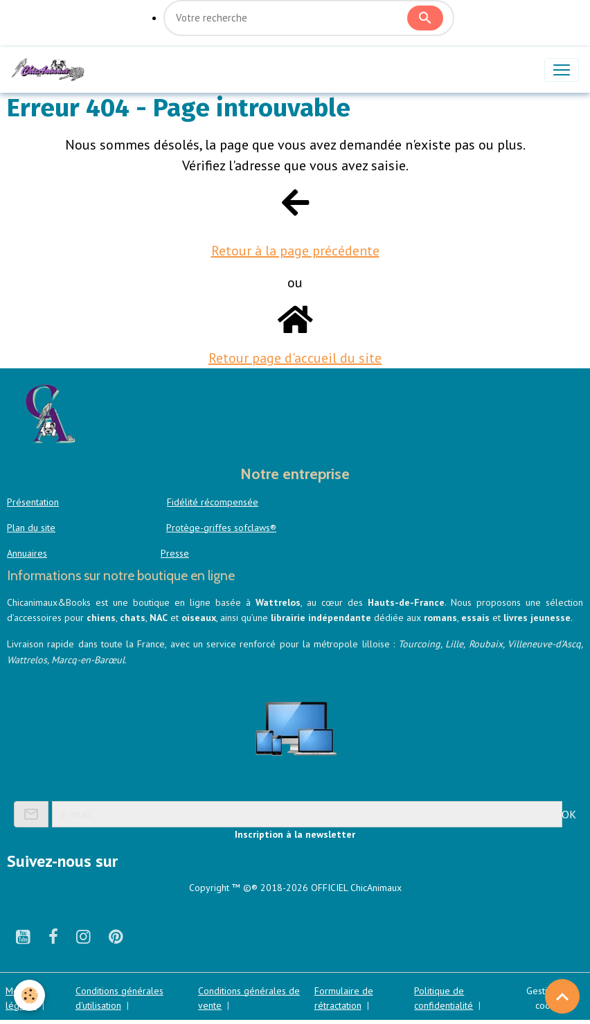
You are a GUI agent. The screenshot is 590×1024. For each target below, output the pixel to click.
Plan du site (31, 527)
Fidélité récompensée (212, 502)
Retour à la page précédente (295, 251)
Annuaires (27, 553)
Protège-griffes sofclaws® (221, 527)
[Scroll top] (562, 996)
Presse (175, 553)
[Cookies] (29, 995)
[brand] (50, 70)
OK (569, 814)
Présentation (33, 502)
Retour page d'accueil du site (295, 358)
